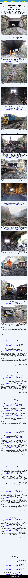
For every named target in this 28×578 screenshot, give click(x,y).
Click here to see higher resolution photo (14, 38)
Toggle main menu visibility (1, 3)
